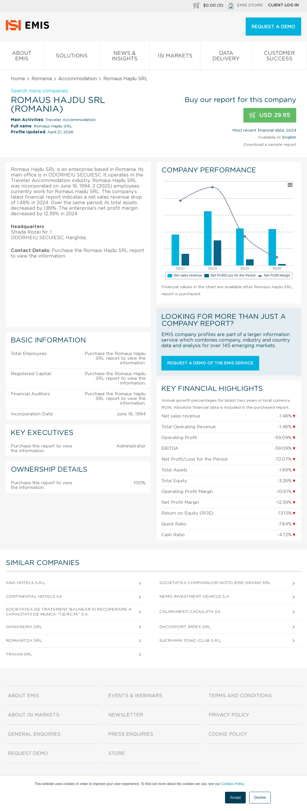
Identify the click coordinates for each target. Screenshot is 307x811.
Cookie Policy (228, 734)
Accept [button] (235, 798)
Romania (42, 78)
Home (18, 78)
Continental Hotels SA (34, 597)
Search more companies (39, 91)
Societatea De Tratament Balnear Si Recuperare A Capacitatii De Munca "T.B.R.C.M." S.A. (69, 611)
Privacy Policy (229, 715)
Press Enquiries (130, 734)
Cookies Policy (232, 784)
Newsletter (125, 715)
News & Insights (125, 57)
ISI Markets (175, 57)
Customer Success (279, 57)
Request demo (28, 753)
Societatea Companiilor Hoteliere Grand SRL (215, 583)
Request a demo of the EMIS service (210, 363)
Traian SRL (19, 654)
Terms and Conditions (240, 695)
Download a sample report (269, 145)
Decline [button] (260, 798)
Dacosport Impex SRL (185, 627)
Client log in (283, 5)
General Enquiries (34, 734)
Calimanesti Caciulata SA (190, 612)
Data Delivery (226, 57)
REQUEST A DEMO (273, 27)
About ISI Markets (33, 715)
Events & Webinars (135, 695)
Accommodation (77, 78)
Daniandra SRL (24, 627)
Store (116, 753)
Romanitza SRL (24, 641)
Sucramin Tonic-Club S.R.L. (190, 641)
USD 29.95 (269, 115)
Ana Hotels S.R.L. (26, 583)
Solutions (72, 57)
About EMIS (22, 57)
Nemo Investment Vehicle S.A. (194, 597)
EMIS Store (245, 6)
